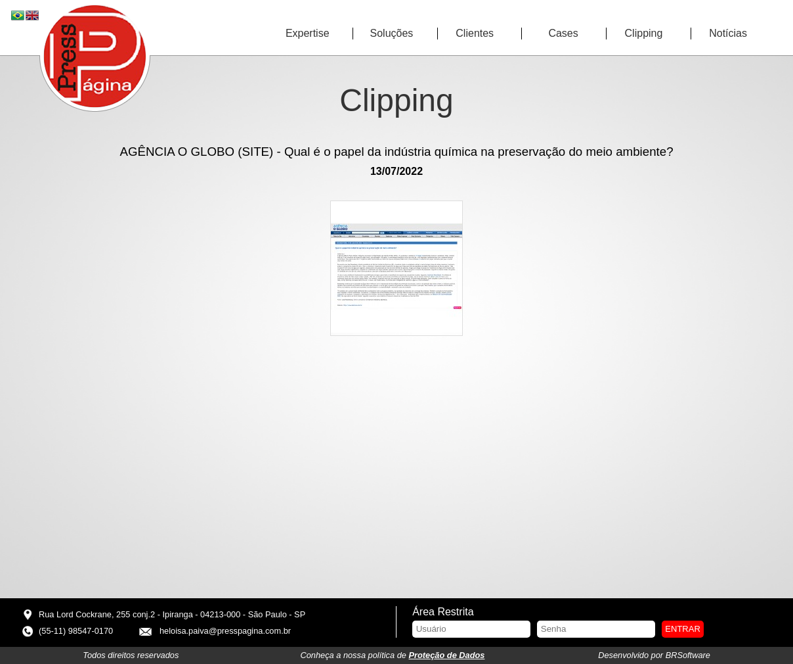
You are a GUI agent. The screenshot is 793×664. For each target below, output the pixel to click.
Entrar (682, 629)
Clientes (475, 33)
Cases (563, 33)
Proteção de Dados (447, 655)
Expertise (308, 33)
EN (33, 16)
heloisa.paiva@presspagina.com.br (225, 631)
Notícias (728, 33)
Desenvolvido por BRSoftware (654, 655)
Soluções (392, 33)
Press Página (95, 56)
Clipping (644, 33)
